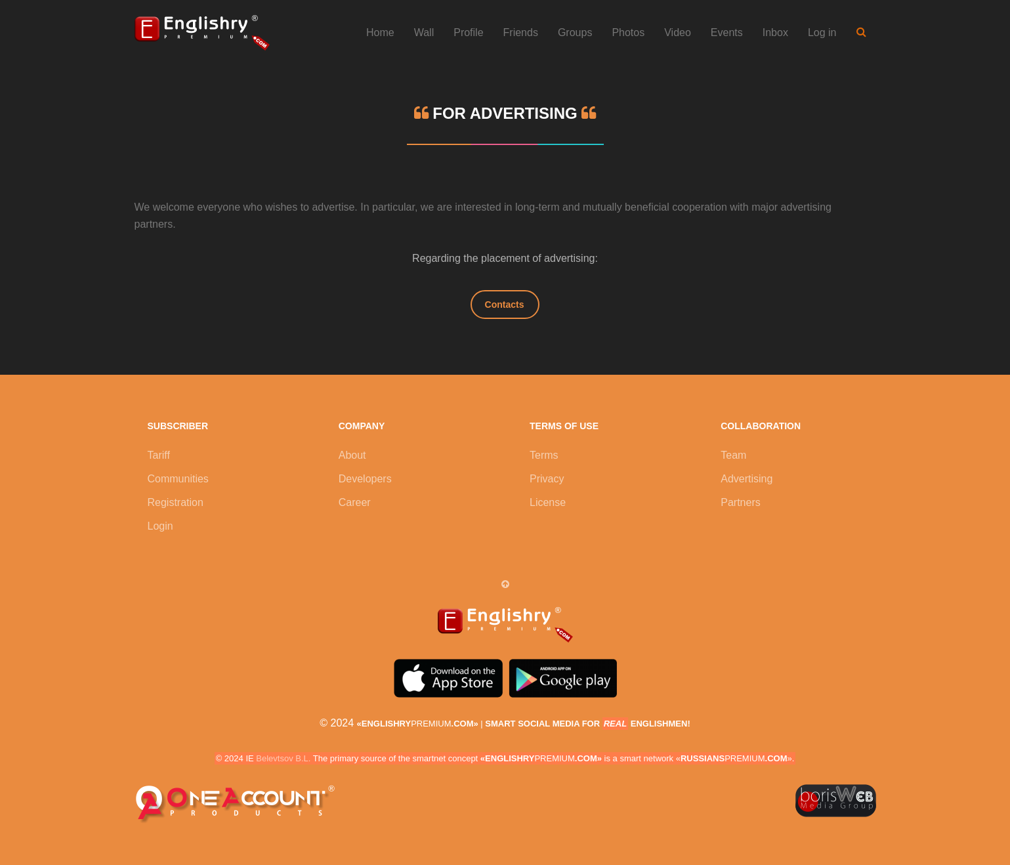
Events (727, 32)
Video (677, 32)
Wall (424, 32)
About (352, 455)
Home (380, 32)
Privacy (547, 478)
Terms (544, 455)
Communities (178, 478)
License (548, 502)
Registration (175, 502)
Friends (520, 32)
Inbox (775, 32)
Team (733, 455)
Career (355, 502)
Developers (365, 478)
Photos (628, 32)
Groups (575, 32)
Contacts (504, 304)
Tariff (159, 455)
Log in (822, 32)
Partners (740, 502)
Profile (468, 32)
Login (160, 526)
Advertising (746, 478)
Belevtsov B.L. (283, 758)
